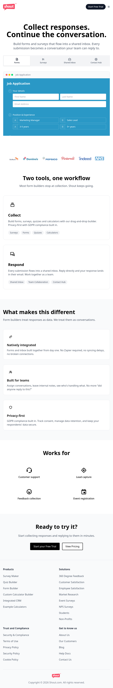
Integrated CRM (12, 600)
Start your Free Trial (45, 546)
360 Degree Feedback (71, 576)
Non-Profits (65, 619)
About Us (64, 635)
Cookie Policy (10, 659)
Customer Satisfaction (71, 582)
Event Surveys (67, 600)
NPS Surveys (66, 606)
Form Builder (10, 588)
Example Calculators (14, 606)
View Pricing (72, 546)
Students (64, 613)
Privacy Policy (11, 647)
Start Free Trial (95, 6)
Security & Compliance (16, 635)
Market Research (68, 594)
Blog (61, 647)
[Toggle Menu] (108, 7)
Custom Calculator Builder (18, 594)
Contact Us (65, 659)
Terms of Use (10, 641)
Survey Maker (11, 576)
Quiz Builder (10, 582)
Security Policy (11, 653)
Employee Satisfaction (71, 588)
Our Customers (68, 641)
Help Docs (65, 653)
